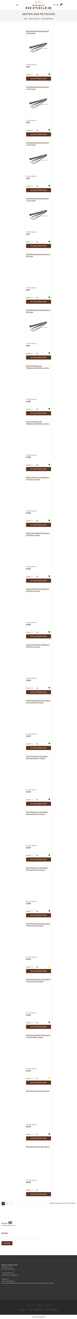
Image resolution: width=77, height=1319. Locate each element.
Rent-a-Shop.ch (41, 1316)
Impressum (22, 1309)
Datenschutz (38, 1309)
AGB (30, 1309)
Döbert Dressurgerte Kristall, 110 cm (37, 1091)
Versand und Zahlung (51, 1309)
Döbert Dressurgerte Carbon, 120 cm (37, 1147)
